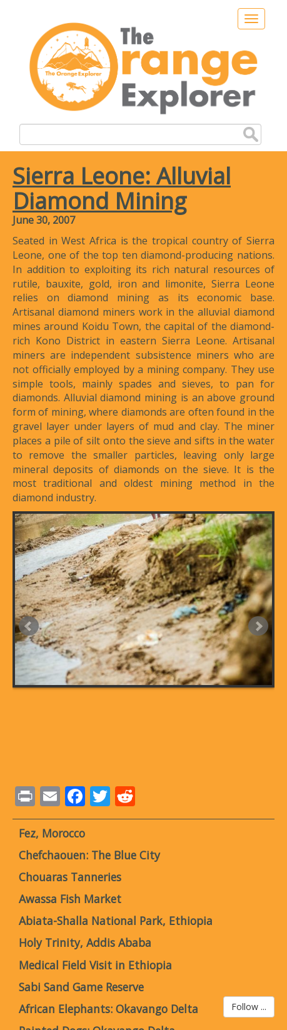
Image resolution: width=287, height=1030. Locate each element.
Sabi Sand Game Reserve (81, 986)
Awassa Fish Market (70, 898)
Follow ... (248, 1006)
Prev (29, 626)
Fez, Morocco (52, 833)
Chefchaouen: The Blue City (89, 855)
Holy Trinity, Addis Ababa (85, 942)
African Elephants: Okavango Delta (108, 1008)
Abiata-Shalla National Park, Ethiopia (116, 920)
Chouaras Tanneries (70, 876)
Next (258, 626)
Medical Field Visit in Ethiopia (95, 965)
